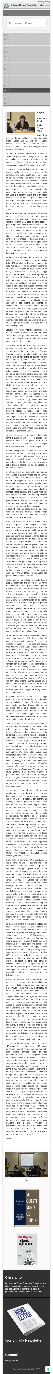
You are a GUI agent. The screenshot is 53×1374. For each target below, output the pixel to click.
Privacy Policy (44, 1)
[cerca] (26, 23)
